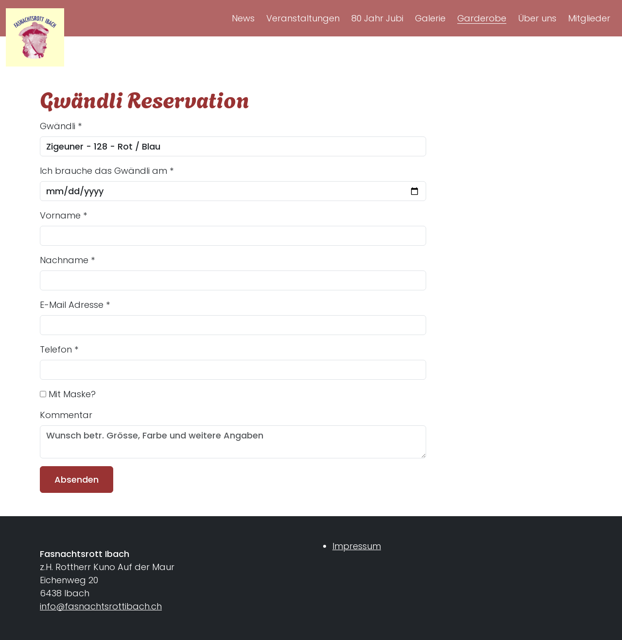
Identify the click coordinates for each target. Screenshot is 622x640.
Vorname (63, 215)
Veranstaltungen (303, 18)
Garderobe (481, 18)
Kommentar (66, 415)
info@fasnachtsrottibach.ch (101, 606)
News (243, 18)
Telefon (59, 349)
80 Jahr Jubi (377, 18)
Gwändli (61, 126)
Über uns (537, 18)
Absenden (76, 479)
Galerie (430, 18)
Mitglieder (589, 18)
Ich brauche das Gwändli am (106, 171)
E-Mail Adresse (75, 305)
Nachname (67, 260)
